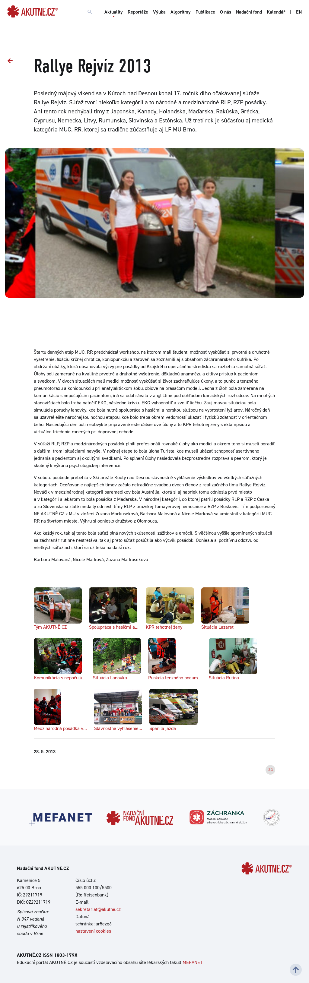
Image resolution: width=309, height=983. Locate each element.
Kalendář (276, 12)
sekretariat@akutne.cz (98, 909)
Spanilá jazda (173, 710)
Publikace (205, 12)
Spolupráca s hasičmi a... (114, 608)
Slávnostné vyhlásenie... (118, 710)
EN (299, 12)
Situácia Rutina (233, 659)
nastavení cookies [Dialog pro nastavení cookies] (93, 931)
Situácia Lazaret (225, 608)
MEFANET (192, 962)
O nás (225, 12)
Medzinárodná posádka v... (60, 710)
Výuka (159, 12)
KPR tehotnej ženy (170, 608)
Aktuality (113, 12)
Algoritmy (180, 12)
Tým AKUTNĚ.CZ (58, 608)
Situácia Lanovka (117, 659)
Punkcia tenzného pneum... (175, 659)
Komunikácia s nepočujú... (60, 659)
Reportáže (138, 12)
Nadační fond (249, 12)
